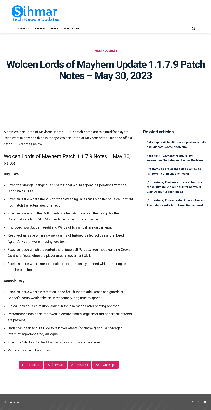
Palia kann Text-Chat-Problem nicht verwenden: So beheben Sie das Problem (174, 160)
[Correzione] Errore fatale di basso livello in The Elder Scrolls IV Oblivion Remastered (176, 214)
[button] (193, 28)
